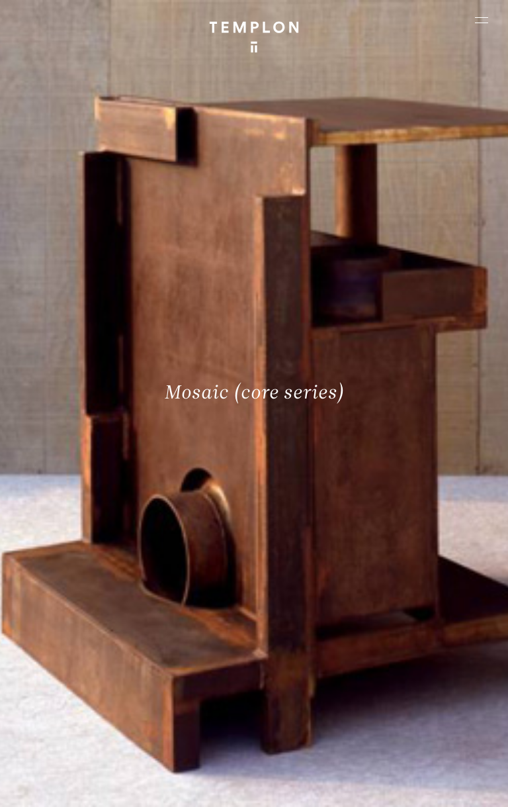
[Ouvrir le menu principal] (481, 20)
